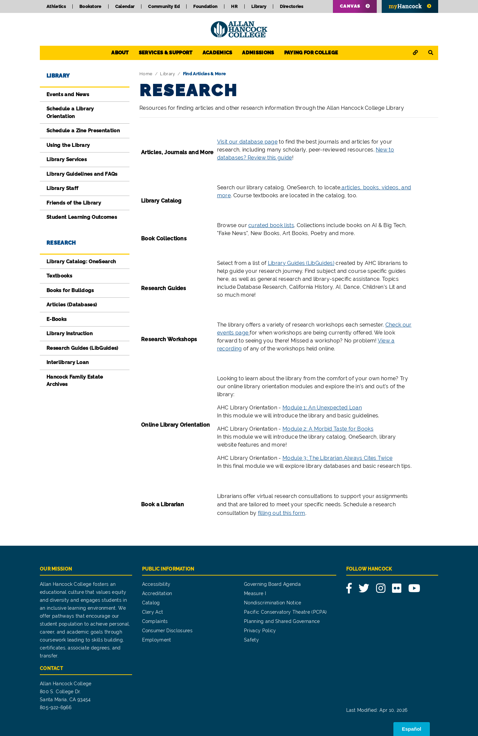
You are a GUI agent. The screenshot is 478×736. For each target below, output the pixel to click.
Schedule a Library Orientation (70, 112)
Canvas (350, 6)
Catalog (151, 602)
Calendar (125, 6)
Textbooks (59, 276)
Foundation (205, 6)
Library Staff (62, 188)
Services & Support (166, 53)
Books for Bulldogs (70, 290)
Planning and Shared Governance (282, 621)
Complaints (155, 621)
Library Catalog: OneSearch (81, 262)
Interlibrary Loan (67, 362)
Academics (217, 53)
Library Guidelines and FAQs (82, 174)
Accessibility (156, 584)
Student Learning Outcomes (81, 217)
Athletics (56, 6)
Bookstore (90, 6)
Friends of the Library (73, 203)
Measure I (255, 593)
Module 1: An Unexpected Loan (322, 407)
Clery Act (152, 612)
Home (145, 73)
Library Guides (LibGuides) (301, 263)
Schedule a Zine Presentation (83, 131)
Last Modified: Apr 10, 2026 (377, 710)
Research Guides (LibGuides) (82, 348)
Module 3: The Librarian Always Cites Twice (337, 458)
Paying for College (311, 53)
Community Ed (164, 6)
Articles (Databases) (71, 305)
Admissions (258, 53)
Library (258, 6)
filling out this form (281, 513)
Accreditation (157, 593)
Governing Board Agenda (272, 584)
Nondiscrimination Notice (272, 602)
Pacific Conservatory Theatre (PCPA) (285, 612)
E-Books (56, 319)
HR (234, 6)
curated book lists (271, 225)
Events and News (67, 94)
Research (61, 243)
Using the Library (68, 145)
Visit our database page (247, 142)
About (120, 53)
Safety (251, 640)
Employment (156, 640)
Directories (291, 6)
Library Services (66, 159)
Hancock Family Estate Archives (74, 381)
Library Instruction (69, 334)
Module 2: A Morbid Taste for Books (327, 429)
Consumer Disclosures (167, 630)
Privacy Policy (260, 630)
